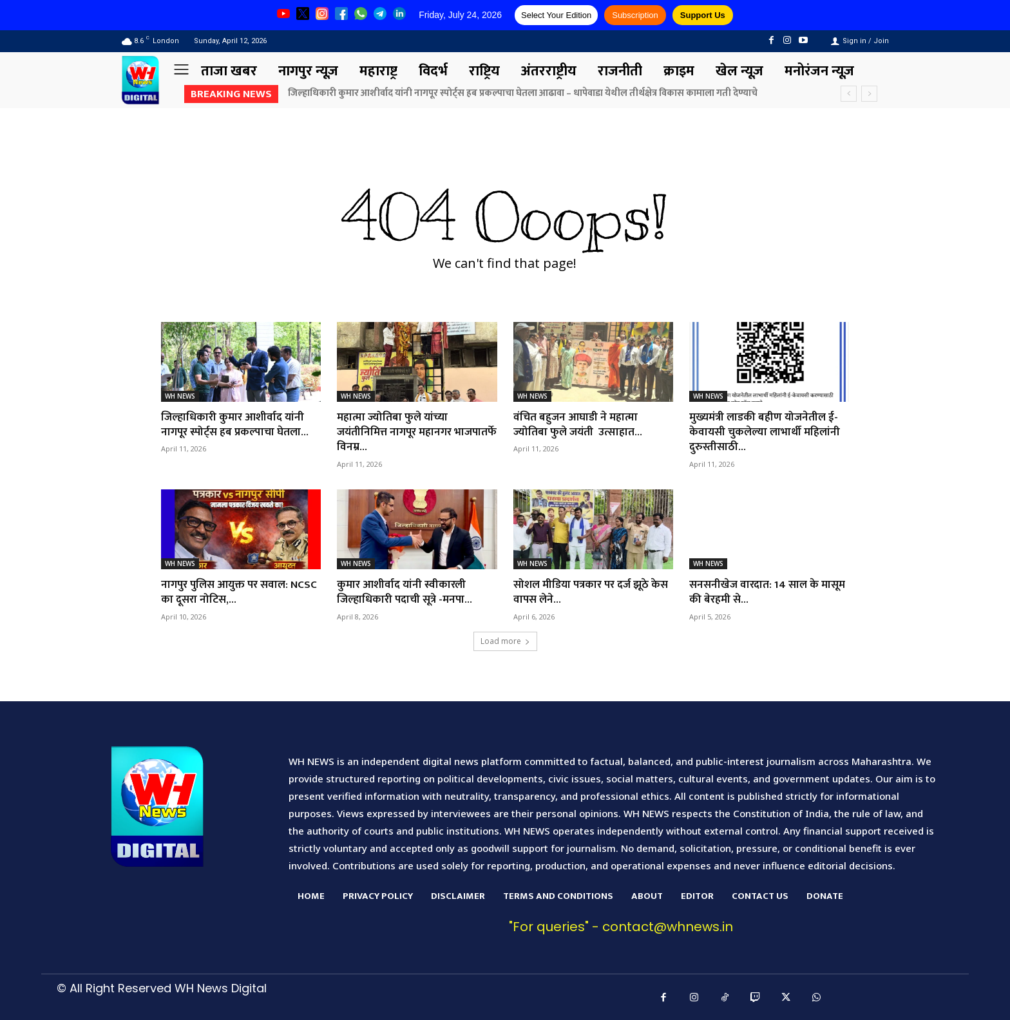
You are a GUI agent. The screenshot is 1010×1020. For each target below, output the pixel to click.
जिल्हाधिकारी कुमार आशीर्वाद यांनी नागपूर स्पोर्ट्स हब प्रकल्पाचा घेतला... (238, 425)
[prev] (849, 94)
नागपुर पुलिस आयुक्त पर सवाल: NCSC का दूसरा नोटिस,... (228, 592)
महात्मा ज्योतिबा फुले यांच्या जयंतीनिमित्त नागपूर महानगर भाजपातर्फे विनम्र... (398, 432)
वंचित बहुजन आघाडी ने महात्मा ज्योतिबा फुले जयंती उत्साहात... (580, 425)
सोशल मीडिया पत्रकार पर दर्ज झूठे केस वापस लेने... (585, 592)
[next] (869, 94)
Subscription (635, 15)
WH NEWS (180, 396)
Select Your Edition (556, 15)
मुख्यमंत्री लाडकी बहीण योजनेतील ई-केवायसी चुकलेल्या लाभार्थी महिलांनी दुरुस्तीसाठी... (767, 432)
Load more (505, 641)
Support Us (702, 15)
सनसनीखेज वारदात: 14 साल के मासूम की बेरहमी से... (756, 592)
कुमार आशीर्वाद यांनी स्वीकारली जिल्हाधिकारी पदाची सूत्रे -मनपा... (408, 592)
